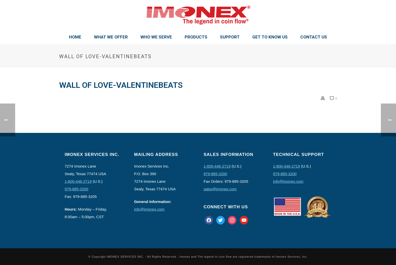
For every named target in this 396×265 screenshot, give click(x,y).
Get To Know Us (270, 36)
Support (230, 36)
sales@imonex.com (220, 189)
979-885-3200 (76, 189)
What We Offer (111, 36)
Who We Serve (156, 36)
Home (75, 36)
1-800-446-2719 (78, 181)
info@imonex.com (149, 209)
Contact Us (313, 36)
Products (196, 36)
